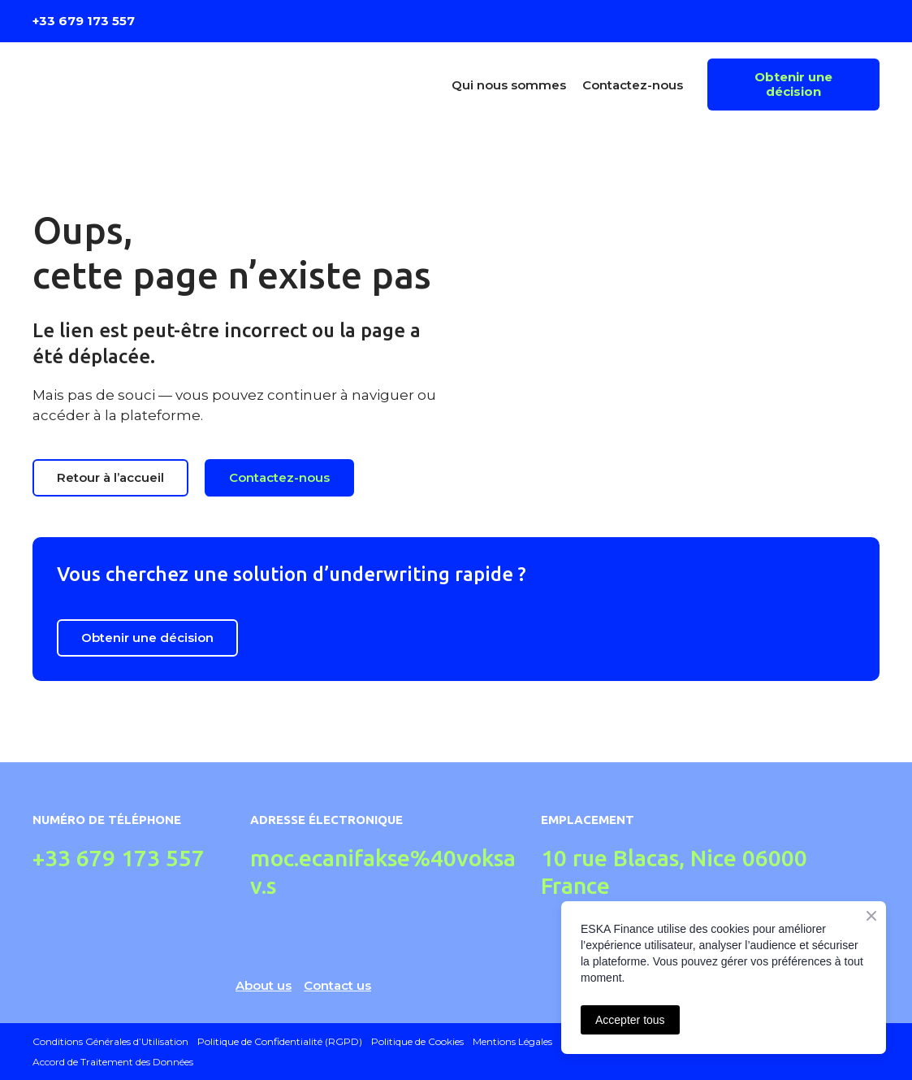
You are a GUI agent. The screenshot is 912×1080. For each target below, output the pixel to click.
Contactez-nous (632, 85)
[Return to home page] (135, 85)
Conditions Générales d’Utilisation (110, 1041)
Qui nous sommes (509, 85)
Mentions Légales (512, 1041)
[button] (793, 85)
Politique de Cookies (417, 1041)
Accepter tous (630, 1019)
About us (264, 985)
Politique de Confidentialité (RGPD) (279, 1041)
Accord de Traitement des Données (112, 1062)
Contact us (337, 985)
